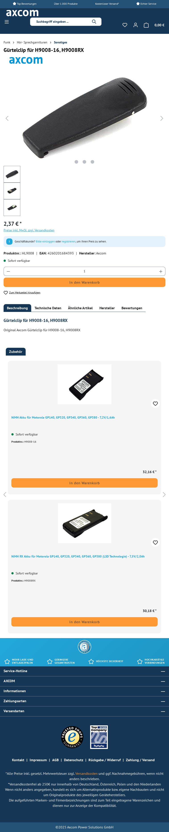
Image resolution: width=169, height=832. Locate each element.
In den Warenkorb (84, 282)
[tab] (17, 308)
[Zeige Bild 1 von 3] (76, 162)
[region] (84, 495)
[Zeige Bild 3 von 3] (92, 162)
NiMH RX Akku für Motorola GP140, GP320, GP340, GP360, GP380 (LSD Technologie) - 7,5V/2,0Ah (78, 556)
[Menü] (8, 21)
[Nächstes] (162, 118)
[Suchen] (94, 22)
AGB (55, 760)
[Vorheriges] (7, 118)
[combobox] (62, 22)
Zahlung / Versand (140, 760)
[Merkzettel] (125, 24)
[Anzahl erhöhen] (161, 271)
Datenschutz (73, 760)
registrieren (69, 241)
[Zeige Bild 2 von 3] (84, 162)
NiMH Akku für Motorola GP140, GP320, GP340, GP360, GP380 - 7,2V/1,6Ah (63, 417)
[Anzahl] (85, 271)
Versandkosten (87, 773)
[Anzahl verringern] (8, 271)
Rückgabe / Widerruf (105, 760)
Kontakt (18, 760)
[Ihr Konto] (135, 24)
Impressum (38, 760)
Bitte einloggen (45, 241)
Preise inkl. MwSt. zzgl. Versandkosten (29, 230)
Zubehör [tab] (15, 351)
